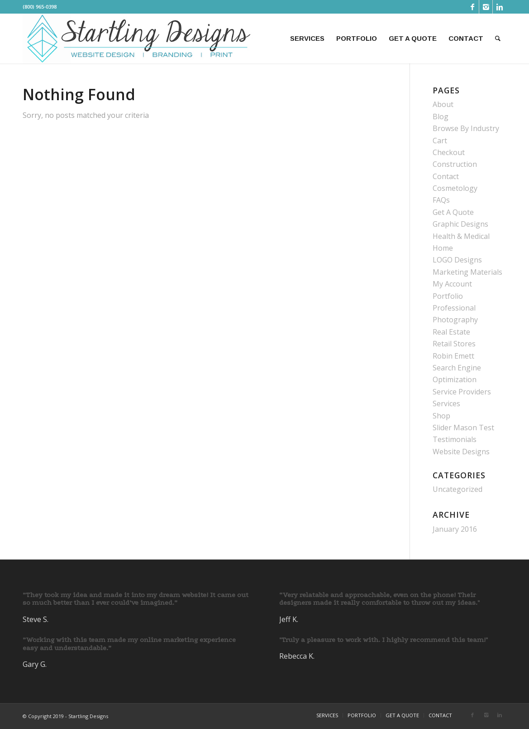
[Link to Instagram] (485, 7)
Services (446, 403)
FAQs (441, 200)
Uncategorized (457, 489)
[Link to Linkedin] (499, 7)
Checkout (449, 152)
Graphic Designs (460, 224)
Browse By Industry (466, 128)
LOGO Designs (457, 260)
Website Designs (461, 452)
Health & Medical (461, 236)
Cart (440, 141)
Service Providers (462, 392)
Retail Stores (454, 344)
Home (443, 248)
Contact (446, 176)
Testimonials (455, 439)
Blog (440, 117)
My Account (452, 284)
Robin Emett (453, 356)
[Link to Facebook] (472, 7)
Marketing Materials (467, 272)
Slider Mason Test (463, 428)
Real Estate (451, 332)
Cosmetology (455, 188)
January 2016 (455, 529)
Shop (441, 416)
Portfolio (448, 296)
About (443, 104)
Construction (455, 164)
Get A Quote (453, 212)
